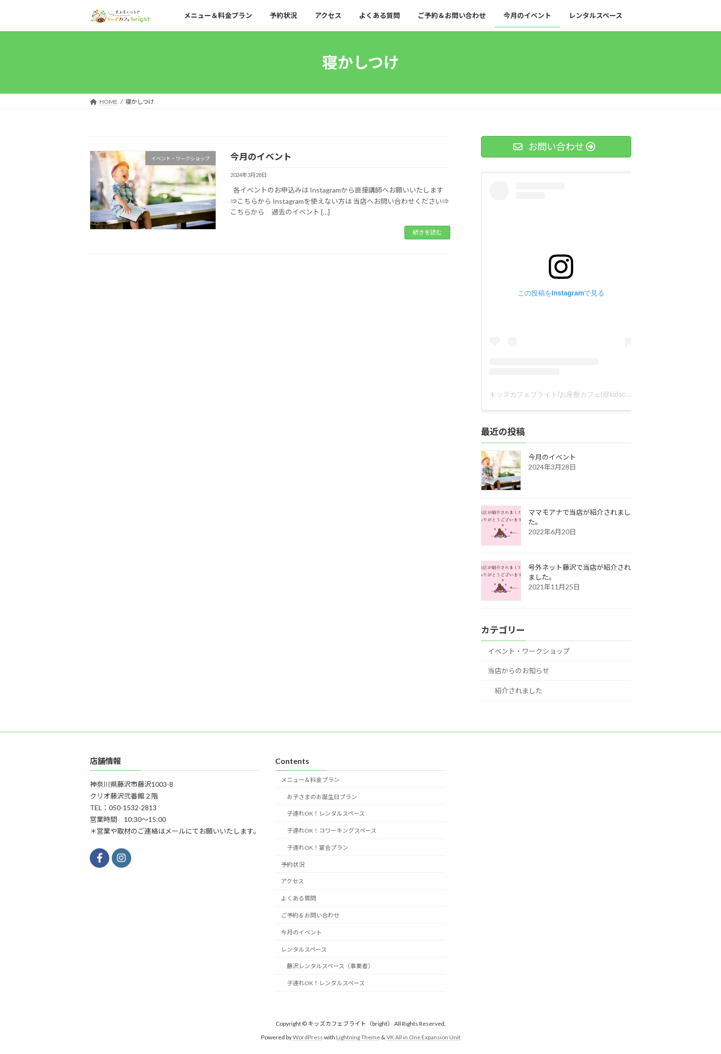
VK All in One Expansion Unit (423, 1037)
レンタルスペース (304, 949)
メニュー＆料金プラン (310, 779)
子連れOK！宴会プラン (317, 847)
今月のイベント (261, 156)
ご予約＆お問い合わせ (310, 915)
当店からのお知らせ (518, 670)
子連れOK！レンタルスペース (326, 813)
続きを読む (427, 232)
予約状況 (292, 864)
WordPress (308, 1037)
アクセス (292, 881)
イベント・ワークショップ (529, 651)
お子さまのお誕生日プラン (322, 796)
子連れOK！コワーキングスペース (332, 830)
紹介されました (518, 690)
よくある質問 (298, 898)
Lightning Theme (358, 1037)
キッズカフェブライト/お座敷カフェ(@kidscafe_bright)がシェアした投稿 (601, 394)
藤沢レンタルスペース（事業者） (330, 966)
